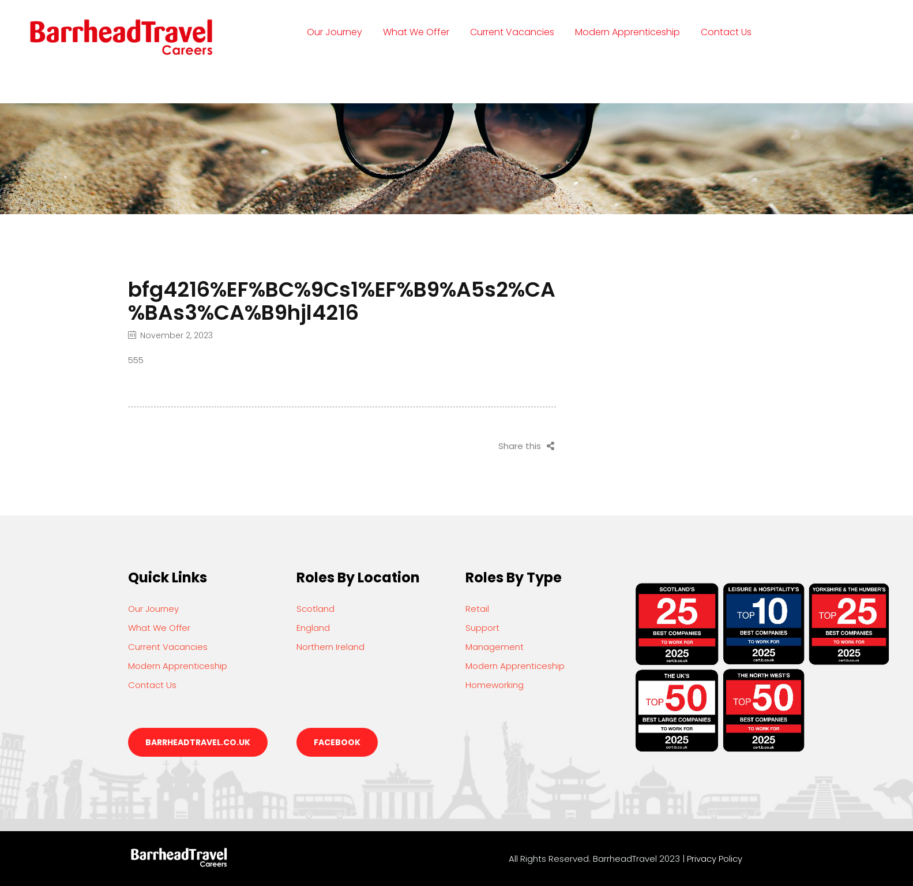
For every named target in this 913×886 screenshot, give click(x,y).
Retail (477, 609)
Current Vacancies (512, 32)
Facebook (337, 742)
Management (494, 647)
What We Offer (416, 32)
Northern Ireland (330, 647)
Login (328, 77)
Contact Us (726, 32)
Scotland (315, 609)
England (313, 628)
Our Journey (334, 32)
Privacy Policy (714, 859)
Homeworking (494, 685)
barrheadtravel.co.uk (197, 742)
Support (482, 628)
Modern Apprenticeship (627, 32)
